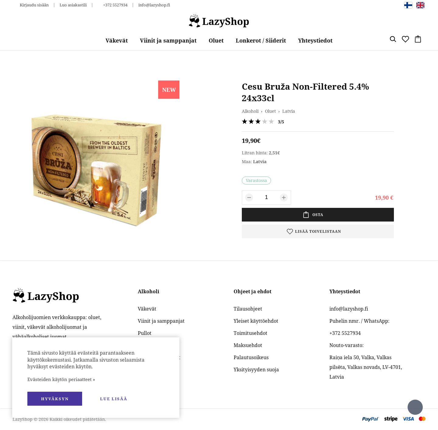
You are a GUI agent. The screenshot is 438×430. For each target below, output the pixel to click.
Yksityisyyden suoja (256, 369)
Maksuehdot (248, 345)
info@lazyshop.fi (154, 5)
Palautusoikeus (251, 357)
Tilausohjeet (248, 308)
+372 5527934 (115, 5)
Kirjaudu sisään (34, 5)
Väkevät (117, 40)
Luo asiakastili (73, 5)
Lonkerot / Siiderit (261, 40)
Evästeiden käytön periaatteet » (61, 379)
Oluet (216, 40)
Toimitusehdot (250, 333)
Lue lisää (113, 398)
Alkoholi (250, 111)
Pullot (144, 333)
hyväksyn (55, 398)
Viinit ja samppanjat (168, 40)
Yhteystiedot (315, 40)
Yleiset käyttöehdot (256, 321)
